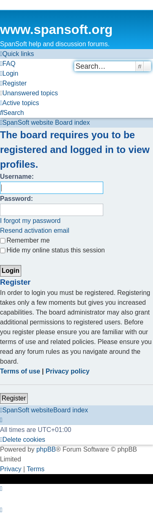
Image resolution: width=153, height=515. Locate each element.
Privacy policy (68, 371)
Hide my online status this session (52, 250)
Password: (16, 198)
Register (14, 398)
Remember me (25, 240)
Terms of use (20, 371)
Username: (17, 176)
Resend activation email (34, 230)
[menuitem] (8, 64)
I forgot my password (30, 220)
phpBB (46, 449)
